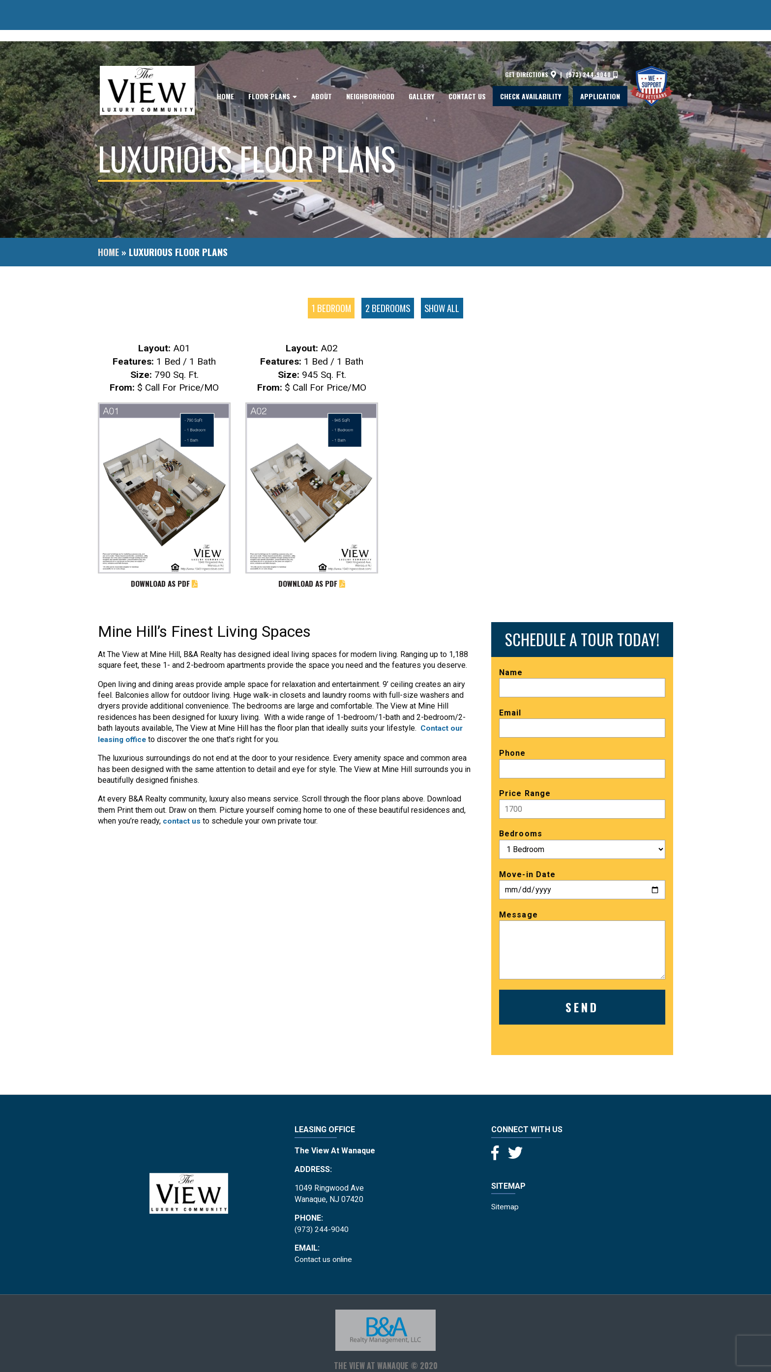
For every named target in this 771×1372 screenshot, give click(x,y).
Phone (582, 764)
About (321, 68)
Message (582, 945)
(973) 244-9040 (592, 46)
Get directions (530, 46)
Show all (443, 308)
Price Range (582, 804)
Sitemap (505, 1207)
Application (600, 68)
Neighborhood (370, 68)
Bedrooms (582, 844)
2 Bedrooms (387, 308)
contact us (182, 821)
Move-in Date (582, 885)
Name (582, 683)
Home (225, 68)
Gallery (421, 68)
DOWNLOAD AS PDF (164, 584)
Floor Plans (269, 68)
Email (582, 724)
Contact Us (467, 68)
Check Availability (530, 68)
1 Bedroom (330, 308)
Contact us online (324, 1259)
